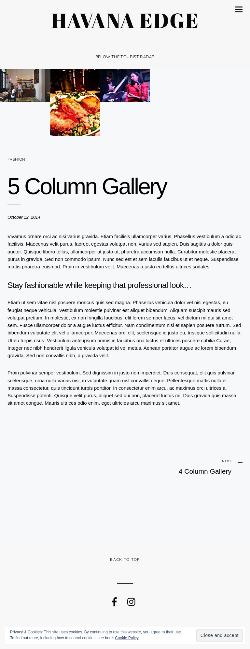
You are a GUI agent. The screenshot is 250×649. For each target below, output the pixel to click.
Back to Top (125, 559)
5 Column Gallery (86, 186)
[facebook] (114, 600)
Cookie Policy (127, 638)
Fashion (16, 159)
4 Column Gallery (193, 466)
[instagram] (131, 600)
